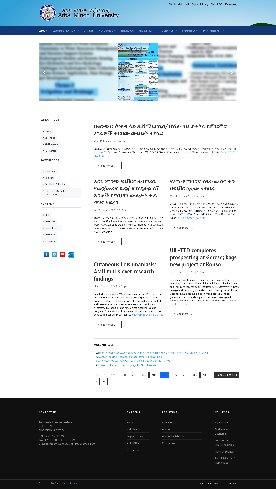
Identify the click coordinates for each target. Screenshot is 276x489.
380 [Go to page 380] (123, 375)
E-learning (231, 4)
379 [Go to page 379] (113, 375)
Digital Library (200, 4)
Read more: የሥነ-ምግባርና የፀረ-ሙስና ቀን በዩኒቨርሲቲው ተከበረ (186, 227)
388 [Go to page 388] (205, 375)
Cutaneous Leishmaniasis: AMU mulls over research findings (125, 271)
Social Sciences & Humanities (225, 460)
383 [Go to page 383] (154, 375)
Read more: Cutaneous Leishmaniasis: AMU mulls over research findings (110, 324)
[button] (44, 72)
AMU (42, 30)
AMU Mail (183, 4)
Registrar (145, 30)
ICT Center (50, 150)
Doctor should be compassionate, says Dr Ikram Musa (130, 357)
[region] (138, 72)
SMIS (172, 4)
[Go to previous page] (105, 375)
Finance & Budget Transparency (53, 192)
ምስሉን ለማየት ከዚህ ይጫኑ (192, 217)
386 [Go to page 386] (184, 375)
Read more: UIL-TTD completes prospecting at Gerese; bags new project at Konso (186, 314)
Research (127, 30)
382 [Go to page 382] (144, 375)
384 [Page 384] (164, 375)
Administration (64, 30)
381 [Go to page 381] (133, 375)
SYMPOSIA (188, 30)
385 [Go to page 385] (174, 375)
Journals (167, 30)
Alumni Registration (173, 436)
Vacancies (50, 137)
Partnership (212, 30)
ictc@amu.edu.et (85, 444)
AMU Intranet (52, 144)
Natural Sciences (225, 451)
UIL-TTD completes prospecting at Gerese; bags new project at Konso (203, 257)
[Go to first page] (97, 375)
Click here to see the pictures (147, 314)
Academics (106, 30)
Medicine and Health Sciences (224, 442)
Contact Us (220, 483)
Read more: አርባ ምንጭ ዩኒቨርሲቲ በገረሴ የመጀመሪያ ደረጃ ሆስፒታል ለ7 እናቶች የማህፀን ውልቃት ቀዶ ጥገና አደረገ (110, 241)
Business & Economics (221, 431)
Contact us (168, 443)
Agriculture (221, 422)
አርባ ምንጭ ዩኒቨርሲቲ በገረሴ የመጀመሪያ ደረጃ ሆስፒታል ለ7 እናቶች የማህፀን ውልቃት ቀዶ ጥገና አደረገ (126, 191)
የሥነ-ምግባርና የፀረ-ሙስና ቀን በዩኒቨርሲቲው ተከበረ (202, 184)
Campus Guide (204, 483)
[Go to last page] (104, 381)
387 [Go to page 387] (195, 375)
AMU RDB (216, 4)
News (48, 131)
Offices (89, 30)
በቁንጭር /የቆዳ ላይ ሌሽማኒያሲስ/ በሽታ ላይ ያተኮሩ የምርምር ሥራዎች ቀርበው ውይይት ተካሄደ (160, 129)
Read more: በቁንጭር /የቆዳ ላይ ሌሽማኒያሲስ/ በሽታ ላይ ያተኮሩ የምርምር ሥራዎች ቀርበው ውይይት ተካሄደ (110, 165)
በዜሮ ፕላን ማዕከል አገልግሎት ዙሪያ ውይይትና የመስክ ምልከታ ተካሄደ (134, 361)
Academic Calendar (55, 184)
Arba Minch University (67, 483)
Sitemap (233, 483)
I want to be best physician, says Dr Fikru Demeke (127, 365)
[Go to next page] (97, 381)
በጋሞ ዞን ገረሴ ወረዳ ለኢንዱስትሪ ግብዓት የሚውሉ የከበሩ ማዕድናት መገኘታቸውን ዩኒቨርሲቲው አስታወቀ (153, 352)
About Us (167, 422)
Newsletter (51, 171)
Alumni (166, 429)
